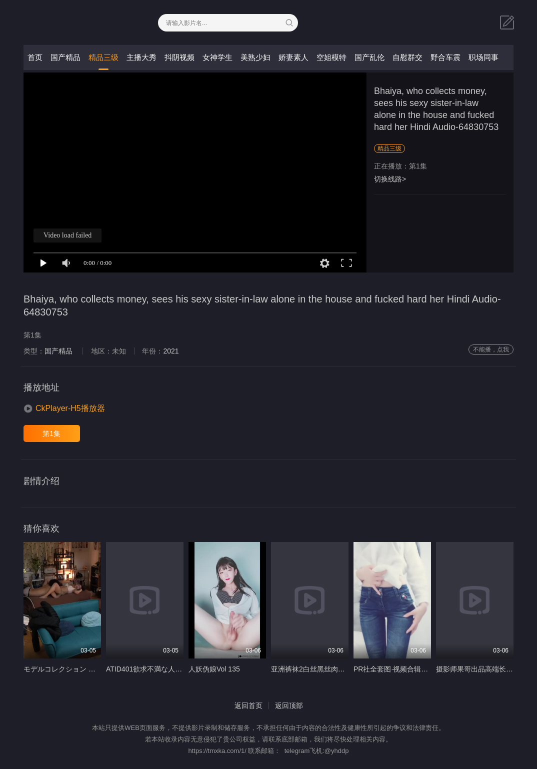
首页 (35, 57)
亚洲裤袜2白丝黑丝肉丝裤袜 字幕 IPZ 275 (336, 669)
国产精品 (65, 57)
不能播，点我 (491, 349)
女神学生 (217, 57)
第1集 (51, 434)
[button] (64, 408)
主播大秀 (141, 57)
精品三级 (103, 57)
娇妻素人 (293, 57)
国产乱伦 (369, 57)
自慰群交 (407, 57)
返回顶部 (289, 706)
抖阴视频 (179, 57)
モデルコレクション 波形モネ (70, 669)
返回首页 (248, 706)
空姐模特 (331, 57)
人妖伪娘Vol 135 (214, 669)
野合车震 (445, 57)
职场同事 (483, 57)
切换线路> (390, 179)
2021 (170, 351)
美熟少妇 (255, 57)
